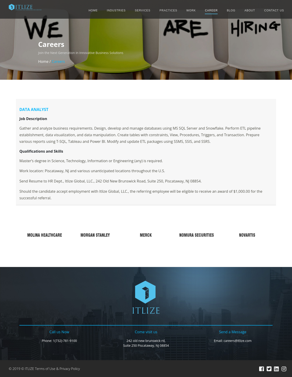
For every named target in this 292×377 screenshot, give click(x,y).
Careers (58, 61)
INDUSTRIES (116, 10)
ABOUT (250, 10)
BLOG (231, 10)
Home (43, 61)
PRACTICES (168, 10)
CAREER (211, 10)
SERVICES (142, 10)
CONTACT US (274, 10)
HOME (93, 10)
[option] (44, 235)
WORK (191, 10)
